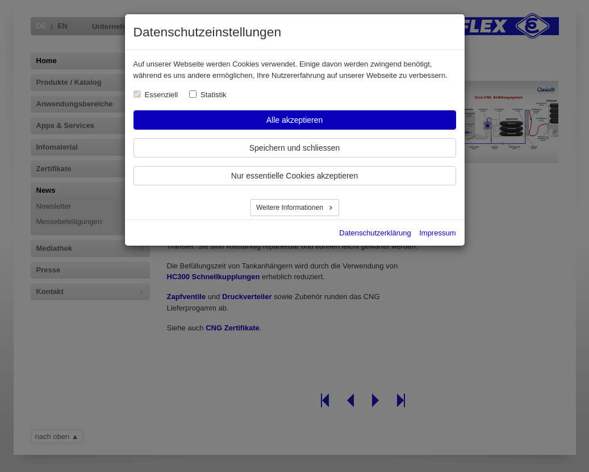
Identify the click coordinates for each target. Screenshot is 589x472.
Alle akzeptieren (294, 120)
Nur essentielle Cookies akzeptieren (294, 175)
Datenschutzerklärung (375, 233)
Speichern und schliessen (294, 147)
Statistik (213, 94)
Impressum (437, 233)
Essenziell (161, 94)
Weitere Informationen (290, 208)
